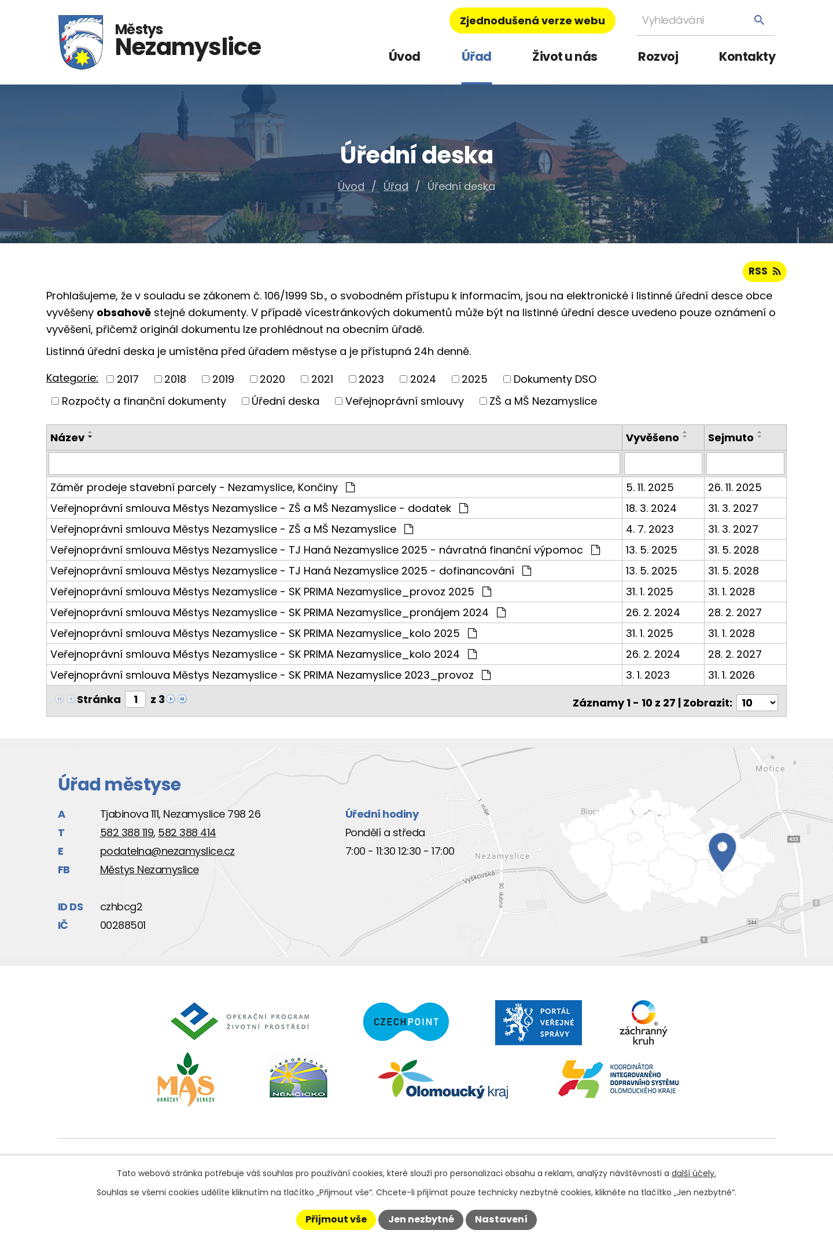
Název (67, 441)
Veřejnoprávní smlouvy (404, 404)
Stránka (99, 702)
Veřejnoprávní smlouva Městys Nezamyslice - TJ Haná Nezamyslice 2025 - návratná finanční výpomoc (325, 553)
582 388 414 (187, 832)
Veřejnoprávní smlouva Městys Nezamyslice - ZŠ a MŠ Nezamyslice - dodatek (259, 511)
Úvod (405, 56)
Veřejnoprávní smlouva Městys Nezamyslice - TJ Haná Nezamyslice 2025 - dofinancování (290, 573)
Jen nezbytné (421, 1219)
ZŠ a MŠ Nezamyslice (543, 404)
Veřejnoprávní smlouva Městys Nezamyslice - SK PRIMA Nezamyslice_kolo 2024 (263, 657)
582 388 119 (127, 832)
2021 (322, 382)
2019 (223, 382)
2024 (423, 382)
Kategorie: (72, 382)
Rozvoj (658, 56)
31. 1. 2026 (732, 678)
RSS (763, 275)
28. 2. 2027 (735, 615)
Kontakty (747, 56)
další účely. (694, 1173)
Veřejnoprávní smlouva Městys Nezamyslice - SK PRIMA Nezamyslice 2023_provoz (270, 678)
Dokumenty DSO (555, 382)
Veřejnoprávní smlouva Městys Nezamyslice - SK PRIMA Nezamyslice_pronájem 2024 (278, 615)
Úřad (477, 56)
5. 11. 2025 (651, 490)
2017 (128, 382)
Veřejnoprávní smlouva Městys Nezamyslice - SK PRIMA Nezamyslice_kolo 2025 (263, 636)
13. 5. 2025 (653, 553)
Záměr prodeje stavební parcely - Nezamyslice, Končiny (202, 490)
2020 (272, 382)
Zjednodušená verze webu (532, 20)
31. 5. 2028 (734, 553)
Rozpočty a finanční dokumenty (144, 404)
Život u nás (565, 56)
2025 (475, 382)
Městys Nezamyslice (149, 869)
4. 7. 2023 (651, 532)
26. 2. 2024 (654, 615)
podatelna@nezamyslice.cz (167, 850)
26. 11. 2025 (735, 490)
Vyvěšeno (653, 441)
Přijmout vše (336, 1219)
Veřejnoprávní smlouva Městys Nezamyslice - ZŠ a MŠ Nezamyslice (231, 532)
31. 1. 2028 (732, 594)
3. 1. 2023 (649, 678)
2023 (371, 382)
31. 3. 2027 (734, 511)
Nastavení (501, 1219)
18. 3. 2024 (652, 511)
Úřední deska (285, 404)
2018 (175, 382)
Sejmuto (731, 441)
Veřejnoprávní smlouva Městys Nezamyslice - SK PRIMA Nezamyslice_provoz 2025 (270, 594)
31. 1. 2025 (650, 594)
